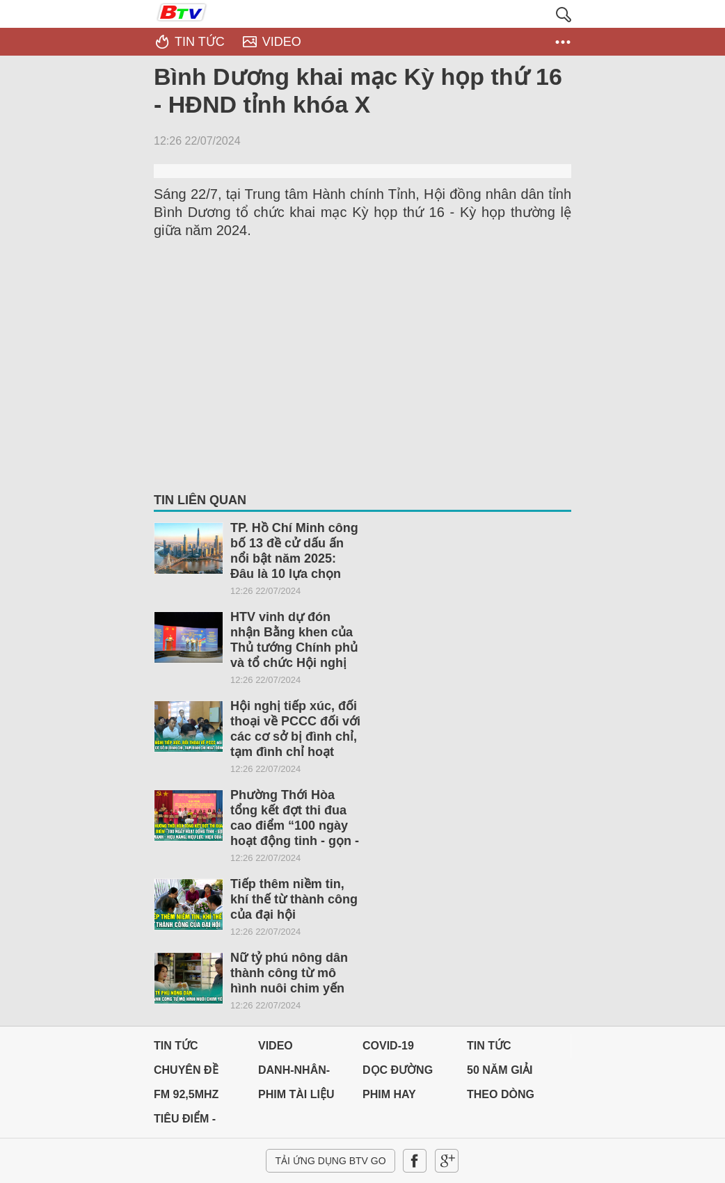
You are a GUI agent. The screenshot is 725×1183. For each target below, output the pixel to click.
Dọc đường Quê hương (397, 1073)
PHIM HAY (389, 1094)
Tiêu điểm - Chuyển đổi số (198, 1122)
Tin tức (176, 1046)
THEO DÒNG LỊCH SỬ (500, 1097)
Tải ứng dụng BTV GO (330, 1160)
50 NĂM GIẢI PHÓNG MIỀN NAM (502, 1073)
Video (275, 1046)
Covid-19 (388, 1046)
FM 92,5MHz (186, 1094)
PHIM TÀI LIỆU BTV (296, 1097)
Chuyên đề (186, 1070)
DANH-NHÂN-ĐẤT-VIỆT (294, 1073)
